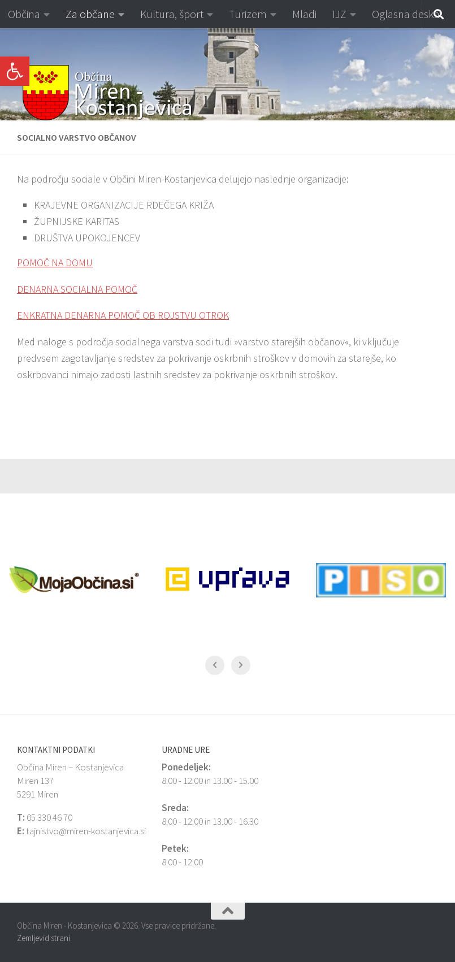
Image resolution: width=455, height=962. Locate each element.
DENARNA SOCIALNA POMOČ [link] (77, 289)
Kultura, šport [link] (171, 14)
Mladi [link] (304, 14)
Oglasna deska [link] (406, 14)
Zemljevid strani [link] (43, 938)
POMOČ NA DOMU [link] (55, 262)
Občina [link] (24, 14)
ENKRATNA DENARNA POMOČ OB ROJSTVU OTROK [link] (123, 315)
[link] (14, 71)
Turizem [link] (248, 14)
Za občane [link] (90, 14)
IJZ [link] (339, 14)
